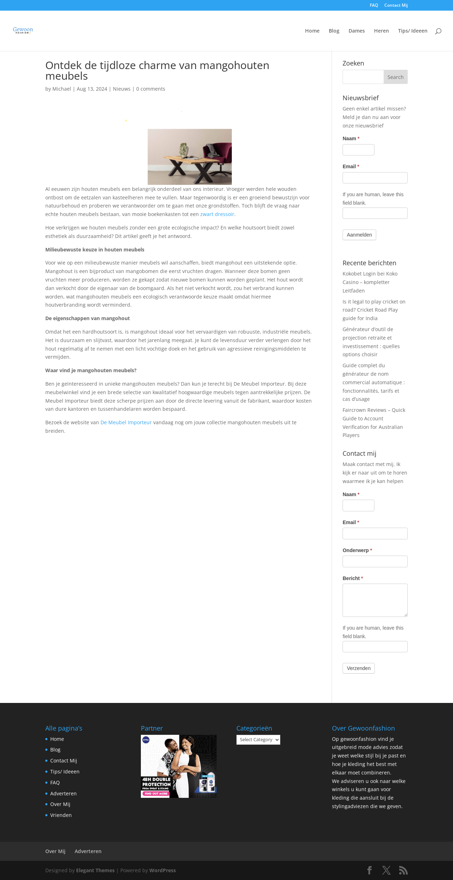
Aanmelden (359, 235)
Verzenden (359, 668)
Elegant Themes (95, 870)
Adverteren (63, 793)
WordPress (162, 870)
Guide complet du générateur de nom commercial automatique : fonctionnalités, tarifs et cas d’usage (374, 382)
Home (312, 31)
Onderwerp (357, 550)
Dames (357, 31)
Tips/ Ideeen (413, 31)
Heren (381, 31)
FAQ (374, 5)
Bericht (353, 578)
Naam (351, 138)
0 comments (150, 88)
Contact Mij (396, 5)
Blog (334, 31)
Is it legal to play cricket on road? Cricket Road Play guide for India (374, 310)
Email (351, 166)
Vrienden (61, 815)
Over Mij (60, 804)
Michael (61, 88)
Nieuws (122, 88)
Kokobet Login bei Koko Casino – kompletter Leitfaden (370, 282)
